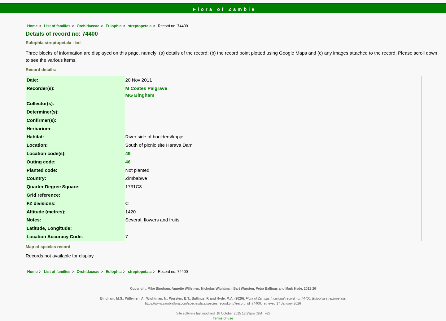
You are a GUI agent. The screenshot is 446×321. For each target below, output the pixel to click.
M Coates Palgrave (146, 88)
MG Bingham (140, 95)
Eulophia (113, 26)
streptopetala (139, 26)
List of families (57, 26)
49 (128, 153)
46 (128, 161)
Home (32, 26)
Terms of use (223, 318)
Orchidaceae (88, 26)
